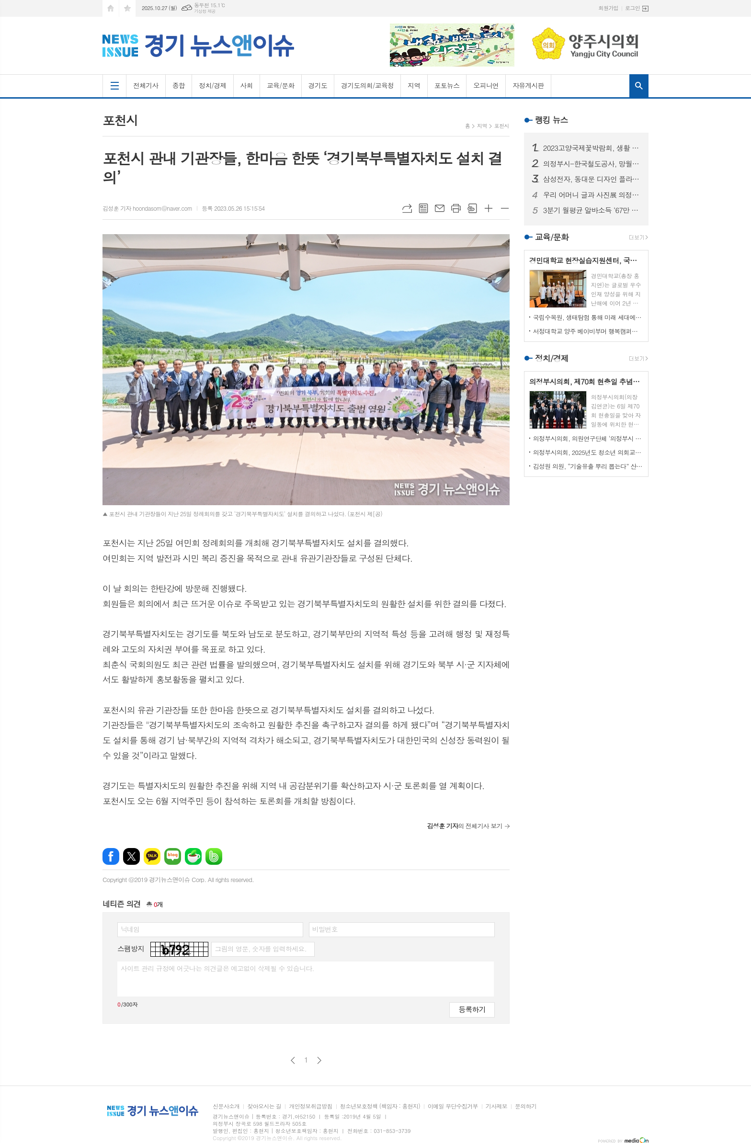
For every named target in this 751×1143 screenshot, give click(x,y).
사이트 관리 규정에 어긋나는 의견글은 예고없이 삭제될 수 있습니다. (217, 968)
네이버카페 (193, 856)
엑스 (131, 856)
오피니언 (486, 85)
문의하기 (525, 1106)
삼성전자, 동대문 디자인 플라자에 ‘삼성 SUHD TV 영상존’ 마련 (592, 179)
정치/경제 (213, 85)
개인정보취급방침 (310, 1106)
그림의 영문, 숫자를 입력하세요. (260, 948)
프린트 (456, 208)
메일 (439, 208)
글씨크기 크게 (488, 208)
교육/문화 (281, 85)
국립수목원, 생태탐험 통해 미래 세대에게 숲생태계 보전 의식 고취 (588, 317)
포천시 (501, 125)
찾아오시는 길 (264, 1106)
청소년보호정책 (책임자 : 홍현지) (380, 1106)
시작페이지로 (110, 8)
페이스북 (110, 856)
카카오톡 (152, 856)
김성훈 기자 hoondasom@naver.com (147, 208)
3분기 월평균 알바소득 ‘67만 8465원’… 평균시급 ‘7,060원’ (592, 210)
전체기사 (146, 85)
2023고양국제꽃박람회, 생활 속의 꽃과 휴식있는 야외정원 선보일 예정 (592, 148)
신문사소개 (226, 1106)
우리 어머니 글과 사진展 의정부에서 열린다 (592, 195)
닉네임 (130, 929)
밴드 (213, 856)
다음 (319, 1060)
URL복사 (407, 208)
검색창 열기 (639, 85)
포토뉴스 (447, 85)
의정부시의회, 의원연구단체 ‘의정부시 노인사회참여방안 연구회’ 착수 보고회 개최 (588, 438)
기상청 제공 (205, 11)
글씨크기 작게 (505, 208)
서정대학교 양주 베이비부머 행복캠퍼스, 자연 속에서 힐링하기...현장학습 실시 (588, 331)
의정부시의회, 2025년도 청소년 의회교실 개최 (588, 452)
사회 (246, 85)
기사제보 (496, 1106)
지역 (414, 85)
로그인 (632, 7)
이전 (292, 1060)
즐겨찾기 (127, 8)
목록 (423, 208)
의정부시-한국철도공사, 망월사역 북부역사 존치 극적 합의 (592, 164)
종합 (178, 85)
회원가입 (608, 7)
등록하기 (471, 1009)
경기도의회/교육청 (367, 85)
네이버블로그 (172, 856)
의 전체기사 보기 (464, 825)
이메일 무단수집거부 (453, 1106)
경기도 (317, 85)
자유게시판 (528, 85)
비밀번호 (325, 929)
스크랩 (472, 208)
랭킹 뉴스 (551, 119)
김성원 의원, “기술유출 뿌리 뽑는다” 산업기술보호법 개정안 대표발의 (588, 466)
